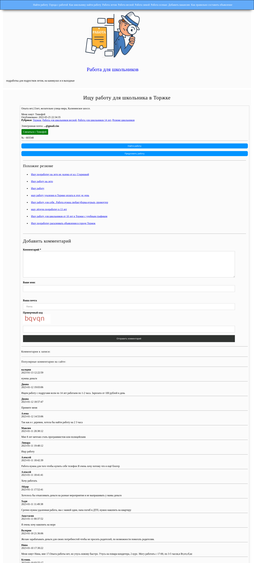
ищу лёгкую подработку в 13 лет (99, 175)
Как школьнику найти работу (78, 4)
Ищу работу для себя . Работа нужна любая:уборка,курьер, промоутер (120, 168)
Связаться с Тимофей (85, 97)
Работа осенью (161, 4)
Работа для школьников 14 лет (145, 85)
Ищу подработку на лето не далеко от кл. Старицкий (111, 140)
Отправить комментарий (155, 309)
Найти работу (28, 4)
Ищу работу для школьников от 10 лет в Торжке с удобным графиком (120, 182)
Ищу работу (88, 154)
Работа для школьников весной (110, 85)
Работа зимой (142, 4)
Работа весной (123, 4)
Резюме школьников (174, 85)
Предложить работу (159, 119)
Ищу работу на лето (93, 147)
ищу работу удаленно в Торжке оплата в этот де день (111, 161)
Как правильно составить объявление (219, 4)
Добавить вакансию (184, 4)
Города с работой (48, 4)
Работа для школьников (189, 20)
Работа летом (104, 4)
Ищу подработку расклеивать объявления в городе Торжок (114, 189)
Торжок (87, 85)
